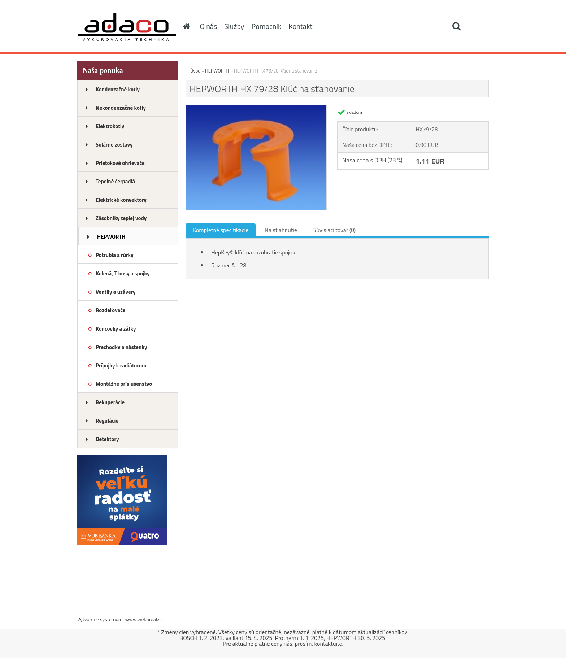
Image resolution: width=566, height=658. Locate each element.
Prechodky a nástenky (121, 347)
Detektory (107, 439)
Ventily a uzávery (115, 292)
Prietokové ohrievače (120, 163)
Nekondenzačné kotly (121, 108)
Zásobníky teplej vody (121, 218)
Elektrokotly (110, 126)
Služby (234, 26)
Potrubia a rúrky (115, 255)
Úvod (195, 70)
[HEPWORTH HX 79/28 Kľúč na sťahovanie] (256, 108)
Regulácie (107, 421)
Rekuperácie (110, 402)
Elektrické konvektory (121, 200)
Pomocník (266, 26)
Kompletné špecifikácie (220, 230)
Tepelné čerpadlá (115, 181)
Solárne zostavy (114, 144)
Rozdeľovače (111, 310)
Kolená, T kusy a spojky (123, 273)
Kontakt (301, 26)
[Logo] (127, 27)
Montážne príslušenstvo (124, 384)
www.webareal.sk (144, 619)
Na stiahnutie (281, 230)
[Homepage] (186, 26)
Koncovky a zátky (116, 328)
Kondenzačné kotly (118, 89)
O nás (208, 26)
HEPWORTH (111, 236)
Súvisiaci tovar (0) (334, 230)
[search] (456, 26)
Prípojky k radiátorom (121, 365)
